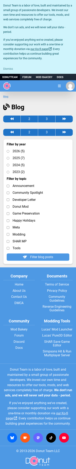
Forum (26, 77)
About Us (19, 291)
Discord (19, 342)
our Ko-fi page (39, 49)
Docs (60, 77)
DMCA (19, 303)
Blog (5, 96)
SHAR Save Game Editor (57, 343)
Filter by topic (16, 179)
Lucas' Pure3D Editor (57, 335)
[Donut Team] (7, 86)
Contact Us (19, 297)
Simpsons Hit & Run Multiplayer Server (57, 353)
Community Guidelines (57, 298)
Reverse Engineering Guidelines (57, 308)
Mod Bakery (44, 77)
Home (19, 284)
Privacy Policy (57, 291)
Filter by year (16, 144)
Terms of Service (57, 284)
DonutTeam (10, 77)
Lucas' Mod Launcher (57, 329)
